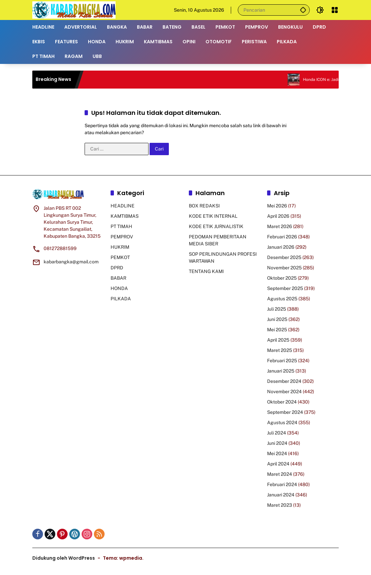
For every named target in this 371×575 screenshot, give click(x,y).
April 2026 (278, 216)
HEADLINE (123, 205)
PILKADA (121, 298)
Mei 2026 (277, 205)
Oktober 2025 (282, 278)
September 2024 (285, 412)
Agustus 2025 (282, 298)
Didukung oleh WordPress (63, 558)
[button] (302, 9)
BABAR (118, 278)
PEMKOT (120, 257)
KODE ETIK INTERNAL (213, 216)
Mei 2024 (277, 453)
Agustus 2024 (282, 422)
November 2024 (284, 391)
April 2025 (278, 340)
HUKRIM (120, 247)
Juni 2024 (277, 443)
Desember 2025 (284, 257)
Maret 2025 (279, 350)
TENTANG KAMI (206, 271)
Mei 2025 (277, 329)
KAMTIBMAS (125, 216)
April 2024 (278, 463)
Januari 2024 (280, 494)
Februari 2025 (282, 360)
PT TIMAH (121, 226)
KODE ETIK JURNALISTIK (216, 226)
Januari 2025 (280, 371)
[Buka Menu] (335, 10)
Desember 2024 (284, 381)
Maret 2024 (279, 474)
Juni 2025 (277, 319)
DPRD (117, 267)
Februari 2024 (282, 484)
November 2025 (284, 267)
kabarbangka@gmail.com (71, 261)
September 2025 (285, 288)
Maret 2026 (279, 226)
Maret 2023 (279, 505)
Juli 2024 (276, 432)
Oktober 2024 (282, 402)
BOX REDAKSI (204, 205)
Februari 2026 (282, 236)
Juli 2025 (276, 309)
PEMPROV (122, 236)
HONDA (119, 288)
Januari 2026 (280, 247)
